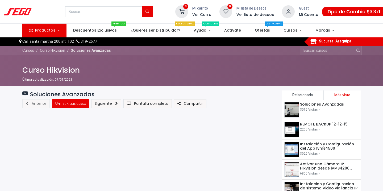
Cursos (28, 50)
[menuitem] (95, 30)
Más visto (342, 95)
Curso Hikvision (51, 70)
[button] (36, 103)
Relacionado (302, 95)
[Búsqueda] (147, 11)
